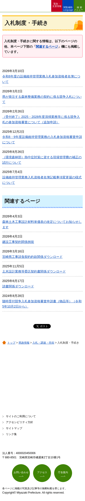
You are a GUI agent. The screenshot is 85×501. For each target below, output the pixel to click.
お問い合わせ (21, 472)
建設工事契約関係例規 (18, 242)
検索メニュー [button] (78, 8)
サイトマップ (14, 428)
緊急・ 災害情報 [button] (56, 4)
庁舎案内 (63, 472)
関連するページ (47, 46)
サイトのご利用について (21, 416)
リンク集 (11, 434)
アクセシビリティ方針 (19, 422)
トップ (11, 342)
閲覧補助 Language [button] (68, 8)
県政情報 (24, 342)
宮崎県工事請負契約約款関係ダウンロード (32, 257)
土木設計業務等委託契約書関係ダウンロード (34, 271)
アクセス (42, 472)
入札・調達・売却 (43, 342)
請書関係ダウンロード (18, 286)
